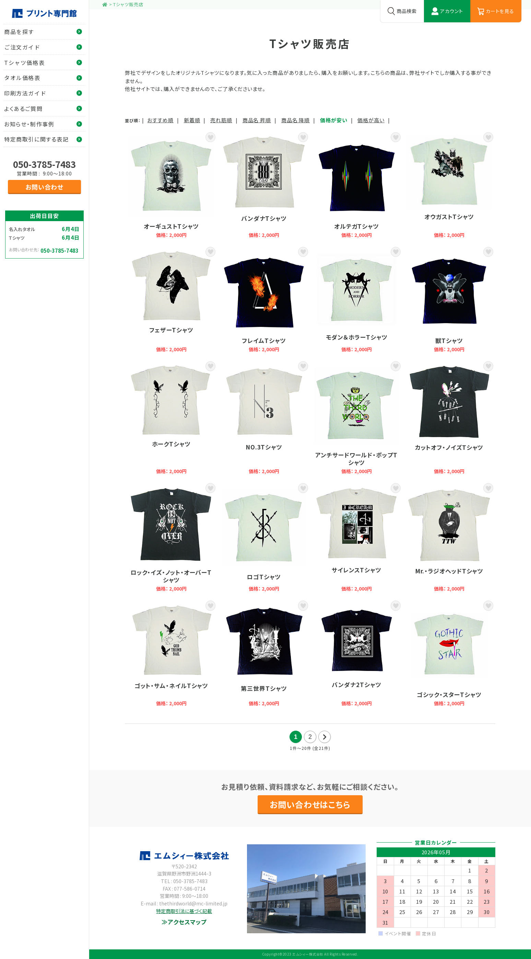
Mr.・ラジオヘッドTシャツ (449, 538)
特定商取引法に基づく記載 (184, 910)
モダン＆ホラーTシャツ (356, 300)
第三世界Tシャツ (263, 654)
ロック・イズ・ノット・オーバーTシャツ (171, 538)
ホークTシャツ (171, 418)
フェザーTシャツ (171, 300)
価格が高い (371, 120)
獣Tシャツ (449, 300)
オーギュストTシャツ (171, 185)
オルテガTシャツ (356, 185)
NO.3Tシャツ (263, 418)
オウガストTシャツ (449, 185)
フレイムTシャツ (263, 300)
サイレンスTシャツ (356, 538)
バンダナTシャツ (263, 185)
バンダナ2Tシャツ (356, 654)
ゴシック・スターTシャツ (449, 654)
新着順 (192, 120)
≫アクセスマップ (184, 921)
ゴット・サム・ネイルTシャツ (171, 654)
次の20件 (324, 737)
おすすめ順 (160, 120)
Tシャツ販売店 (128, 4)
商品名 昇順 (257, 120)
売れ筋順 (221, 120)
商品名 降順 (295, 120)
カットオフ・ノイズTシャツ (449, 418)
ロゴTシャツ (263, 538)
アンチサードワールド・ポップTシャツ (356, 418)
